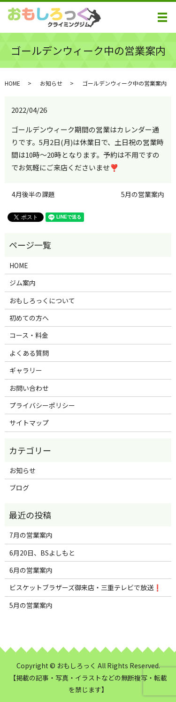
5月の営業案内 (142, 194)
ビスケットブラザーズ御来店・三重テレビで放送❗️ (85, 587)
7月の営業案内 (31, 535)
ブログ (19, 487)
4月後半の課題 (33, 194)
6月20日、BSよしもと (42, 552)
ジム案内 (22, 282)
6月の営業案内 (31, 570)
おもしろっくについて (42, 300)
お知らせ (51, 83)
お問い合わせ (29, 388)
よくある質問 (29, 353)
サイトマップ (29, 422)
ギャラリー (25, 370)
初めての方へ (29, 317)
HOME (12, 83)
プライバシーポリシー (42, 405)
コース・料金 (28, 335)
